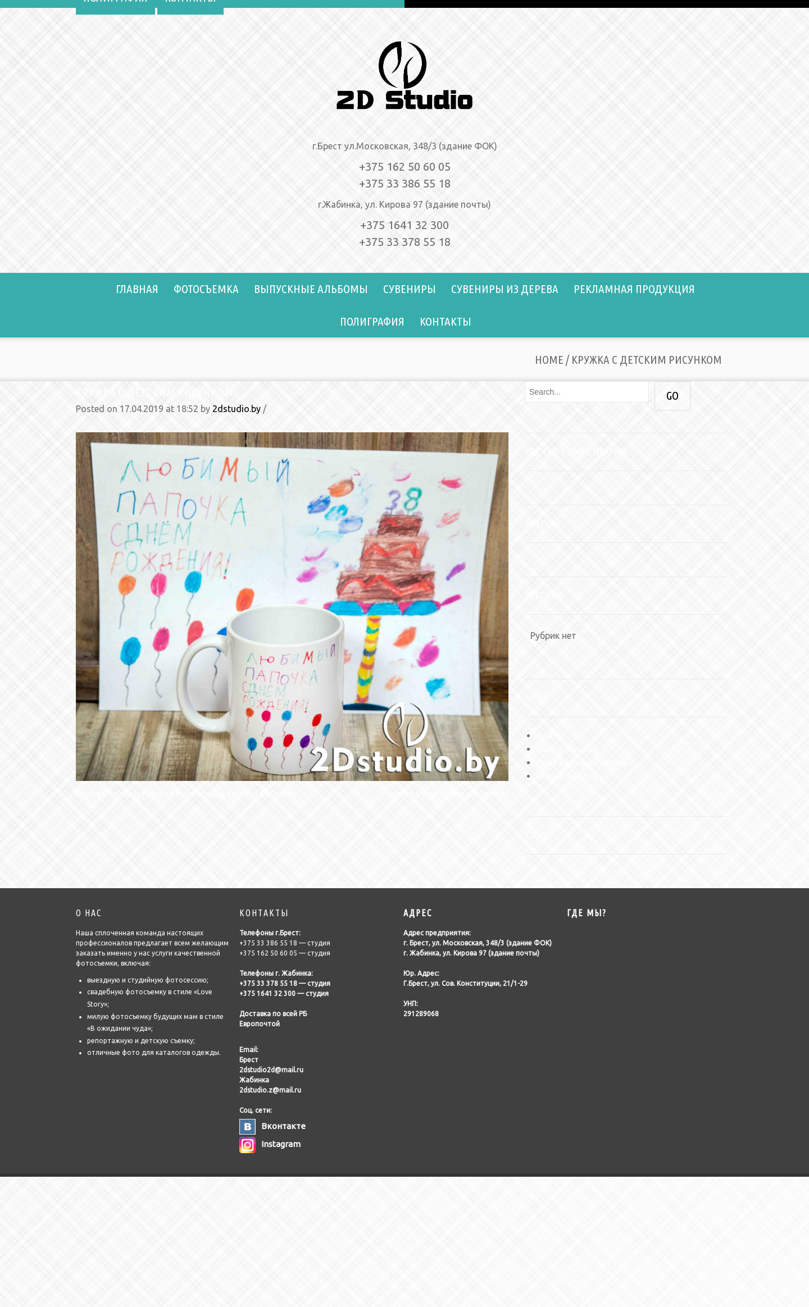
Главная (137, 288)
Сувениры (409, 288)
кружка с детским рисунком (155, 392)
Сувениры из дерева (504, 288)
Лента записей (568, 749)
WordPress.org (567, 776)
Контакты (445, 321)
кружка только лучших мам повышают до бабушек (186, 793)
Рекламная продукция (634, 288)
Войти (550, 735)
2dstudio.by (236, 409)
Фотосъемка (206, 288)
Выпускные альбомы (311, 288)
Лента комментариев (582, 762)
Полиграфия (372, 321)
